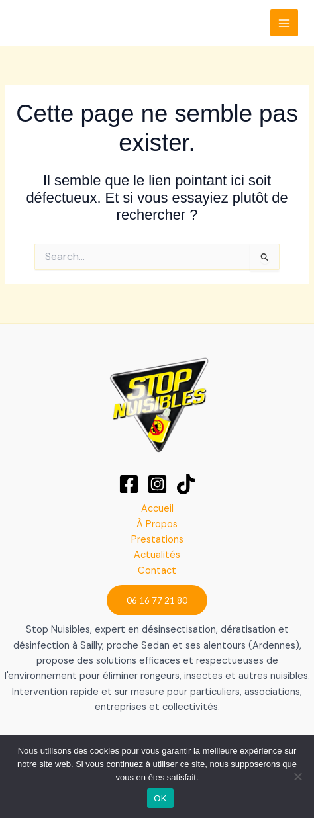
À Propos (157, 524)
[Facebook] (129, 484)
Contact (157, 571)
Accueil (157, 508)
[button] (157, 600)
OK (160, 798)
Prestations (157, 539)
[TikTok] (186, 484)
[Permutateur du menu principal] (284, 23)
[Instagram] (157, 484)
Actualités (157, 555)
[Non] (297, 776)
